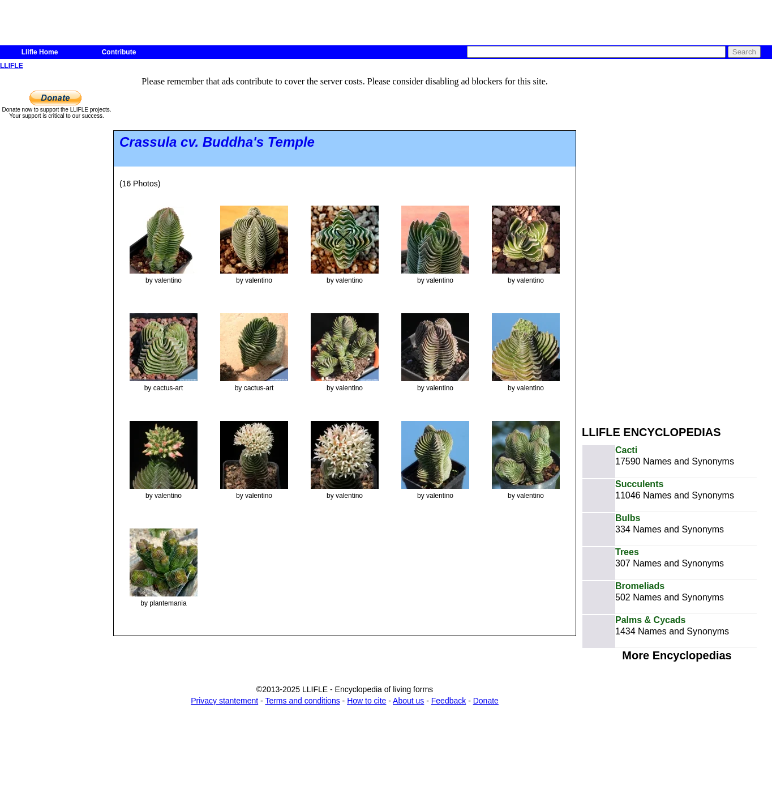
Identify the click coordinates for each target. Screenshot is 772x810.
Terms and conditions (302, 700)
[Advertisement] (653, 242)
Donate (486, 700)
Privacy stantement (224, 700)
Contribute (119, 52)
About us (408, 700)
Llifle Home (40, 52)
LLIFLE (11, 66)
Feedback (448, 700)
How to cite (366, 700)
